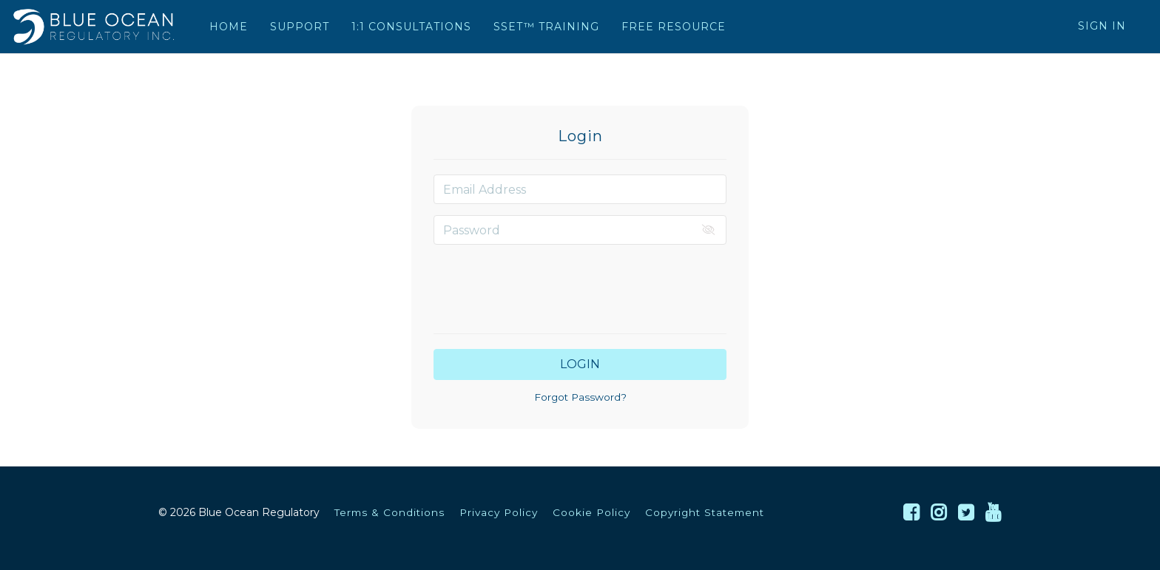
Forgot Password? (580, 397)
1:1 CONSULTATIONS (411, 26)
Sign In (1102, 26)
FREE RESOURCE (673, 26)
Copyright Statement (704, 512)
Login (580, 364)
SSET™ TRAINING (546, 26)
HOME (228, 26)
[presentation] (580, 284)
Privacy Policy (498, 512)
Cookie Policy (591, 512)
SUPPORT (299, 26)
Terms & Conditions (389, 512)
